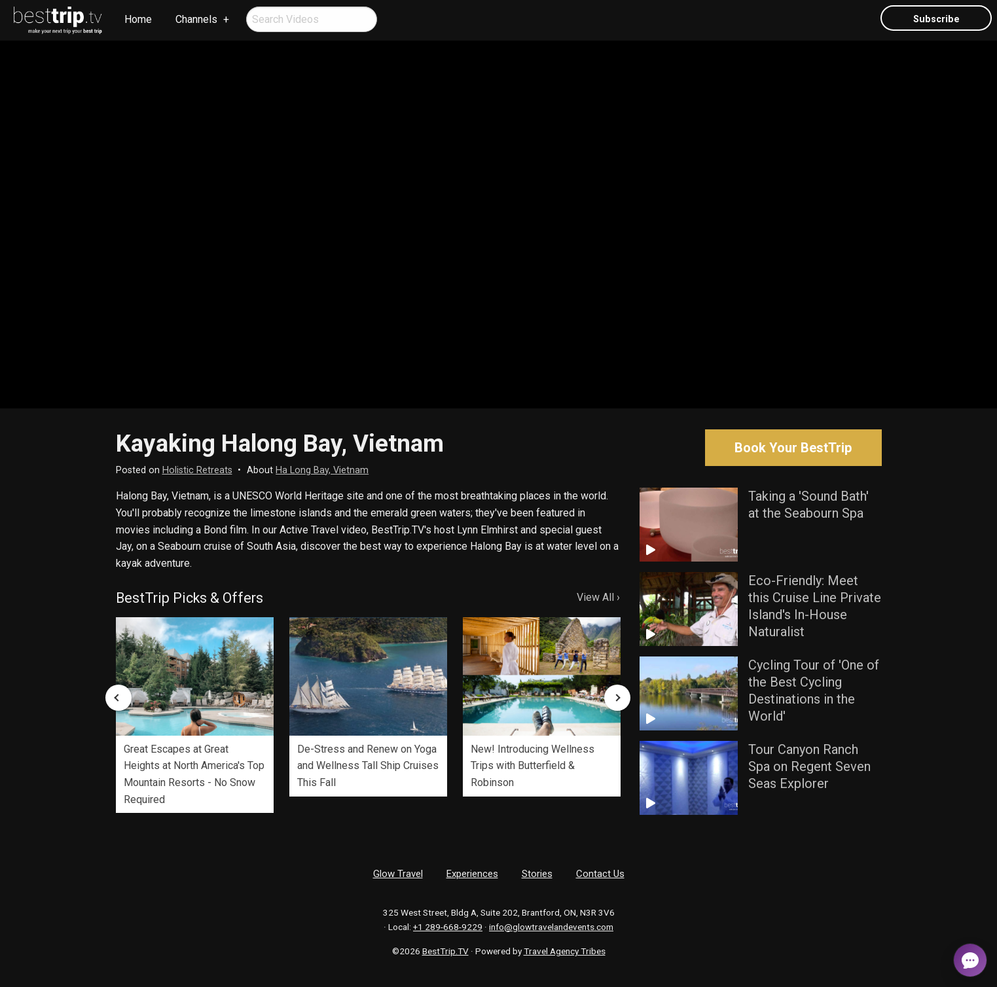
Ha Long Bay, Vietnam (322, 470)
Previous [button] (118, 698)
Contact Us (600, 874)
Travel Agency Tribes (565, 951)
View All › (598, 597)
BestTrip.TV (445, 951)
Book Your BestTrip (793, 448)
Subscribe (936, 19)
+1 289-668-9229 (447, 927)
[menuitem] (58, 20)
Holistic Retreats (197, 470)
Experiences (472, 874)
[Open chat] (970, 960)
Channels (196, 19)
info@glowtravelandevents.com (551, 927)
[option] (194, 715)
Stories (537, 874)
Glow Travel (398, 874)
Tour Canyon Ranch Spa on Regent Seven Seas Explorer (809, 766)
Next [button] (617, 698)
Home (138, 19)
